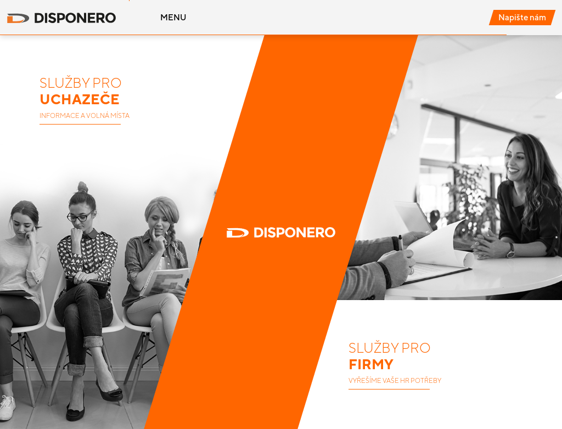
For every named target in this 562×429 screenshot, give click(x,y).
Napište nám (522, 17)
